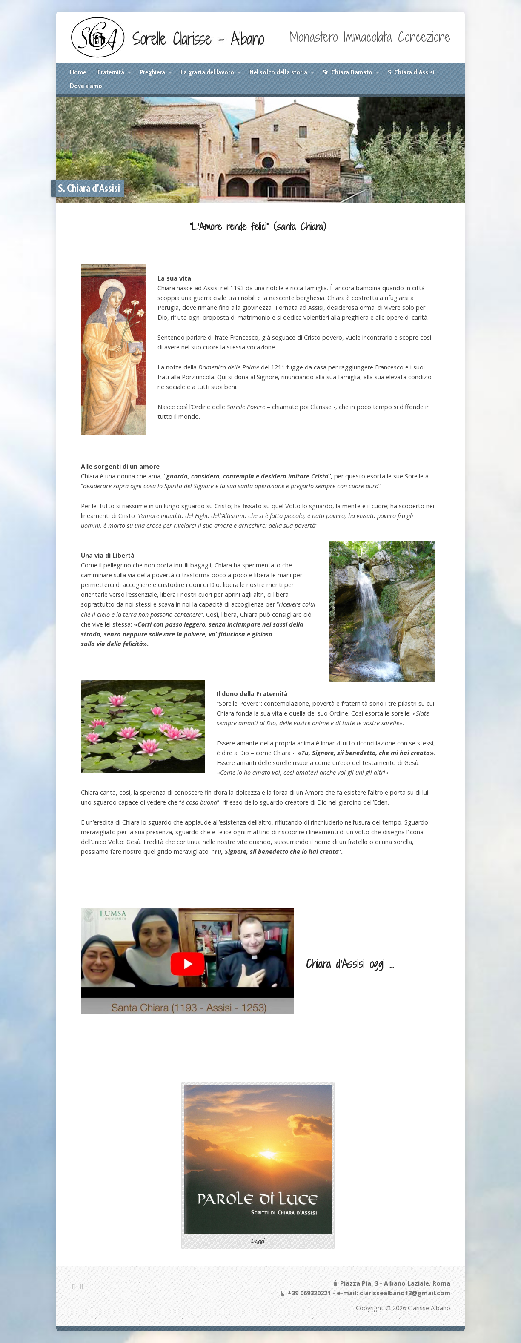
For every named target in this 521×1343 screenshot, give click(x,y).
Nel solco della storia (278, 72)
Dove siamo (86, 86)
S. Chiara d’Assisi (411, 72)
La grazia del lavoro (207, 72)
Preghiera (152, 72)
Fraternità (110, 72)
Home (78, 72)
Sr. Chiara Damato (347, 72)
